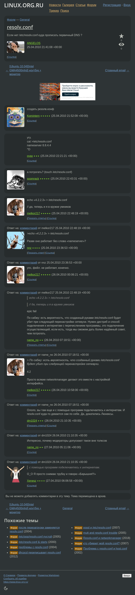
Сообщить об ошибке (15, 578)
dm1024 (32, 420)
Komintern (33, 115)
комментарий (28, 228)
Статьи (80, 5)
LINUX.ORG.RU (23, 5)
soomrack (33, 178)
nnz (29, 247)
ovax (30, 155)
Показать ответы (37, 218)
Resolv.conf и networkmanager (102, 538)
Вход (127, 5)
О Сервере (9, 575)
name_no (33, 340)
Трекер (54, 10)
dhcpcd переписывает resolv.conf (40, 552)
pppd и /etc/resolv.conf (97, 527)
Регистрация (112, 5)
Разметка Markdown (48, 575)
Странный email (115, 70)
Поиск (64, 10)
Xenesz (31, 480)
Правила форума (26, 575)
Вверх (127, 575)
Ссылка (12, 57)
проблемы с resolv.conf (33, 547)
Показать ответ (36, 252)
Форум (91, 5)
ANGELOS (33, 43)
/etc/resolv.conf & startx (33, 542)
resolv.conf (20, 27)
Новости (55, 5)
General (25, 19)
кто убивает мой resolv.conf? (101, 543)
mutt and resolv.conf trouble (100, 532)
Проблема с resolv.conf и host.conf (105, 548)
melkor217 (33, 213)
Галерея (68, 5)
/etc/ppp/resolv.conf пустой (35, 536)
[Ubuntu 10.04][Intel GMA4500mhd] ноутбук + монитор (25, 70)
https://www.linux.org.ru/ (15, 582)
